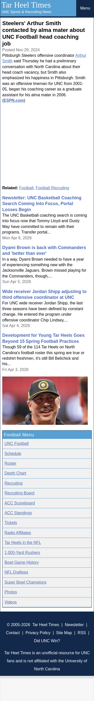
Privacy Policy (38, 633)
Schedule (13, 453)
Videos (11, 602)
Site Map (64, 633)
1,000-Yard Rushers (22, 552)
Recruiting (14, 483)
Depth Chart (15, 473)
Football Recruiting (52, 188)
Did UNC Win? (47, 641)
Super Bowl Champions (25, 582)
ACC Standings (18, 513)
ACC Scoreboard (20, 503)
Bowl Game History (22, 562)
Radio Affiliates (18, 533)
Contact (13, 633)
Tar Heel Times (26, 4)
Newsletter (74, 625)
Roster (10, 463)
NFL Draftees (16, 572)
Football (26, 188)
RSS (82, 633)
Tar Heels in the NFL (23, 542)
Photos (11, 592)
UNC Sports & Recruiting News (26, 12)
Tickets (11, 523)
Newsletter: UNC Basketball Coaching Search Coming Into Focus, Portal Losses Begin (41, 203)
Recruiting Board (19, 493)
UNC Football (17, 443)
